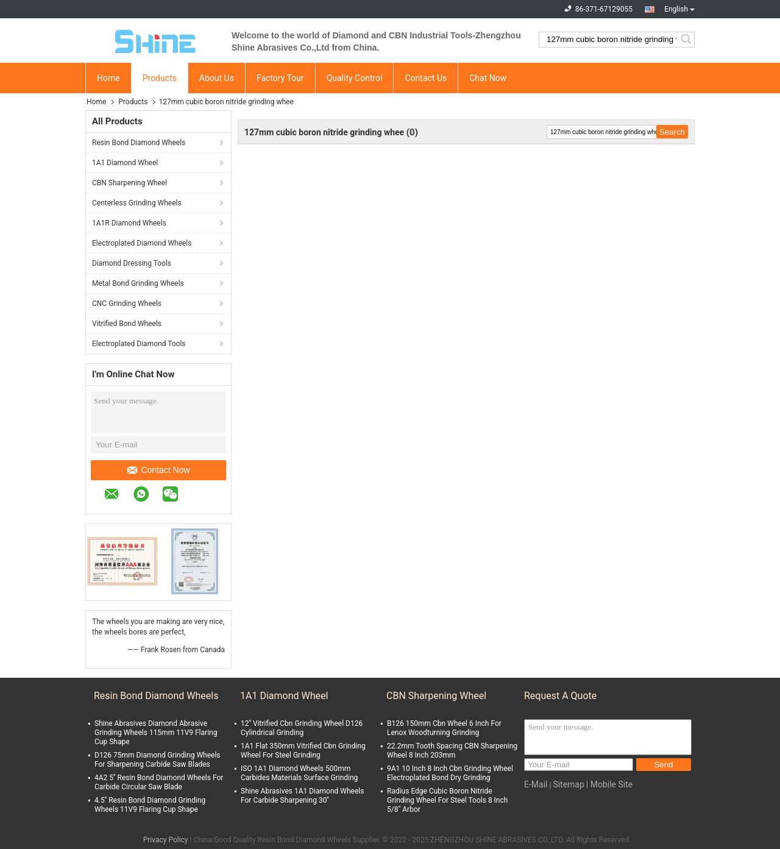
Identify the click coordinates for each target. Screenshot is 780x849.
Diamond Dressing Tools (131, 263)
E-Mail (535, 784)
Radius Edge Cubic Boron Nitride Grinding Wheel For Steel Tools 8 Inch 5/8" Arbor (447, 800)
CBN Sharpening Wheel (129, 183)
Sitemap (568, 784)
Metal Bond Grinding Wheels (138, 283)
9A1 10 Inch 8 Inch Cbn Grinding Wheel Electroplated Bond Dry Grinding (450, 773)
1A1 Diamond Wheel (125, 162)
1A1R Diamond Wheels (129, 223)
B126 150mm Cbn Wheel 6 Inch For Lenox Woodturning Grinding (444, 728)
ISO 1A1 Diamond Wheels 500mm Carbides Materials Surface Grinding (299, 773)
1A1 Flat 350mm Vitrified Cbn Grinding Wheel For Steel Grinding (303, 750)
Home (108, 78)
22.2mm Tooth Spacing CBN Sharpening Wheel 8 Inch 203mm (452, 750)
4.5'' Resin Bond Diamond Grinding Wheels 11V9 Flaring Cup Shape (149, 805)
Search (687, 40)
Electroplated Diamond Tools (139, 343)
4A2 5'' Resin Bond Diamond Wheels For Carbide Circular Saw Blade (158, 782)
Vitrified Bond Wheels (126, 323)
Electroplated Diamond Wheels (141, 243)
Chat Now (487, 78)
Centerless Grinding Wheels (137, 203)
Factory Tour (280, 78)
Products (160, 78)
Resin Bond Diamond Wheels (138, 142)
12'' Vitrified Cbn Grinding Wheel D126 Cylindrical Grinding (302, 728)
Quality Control (355, 78)
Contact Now (158, 470)
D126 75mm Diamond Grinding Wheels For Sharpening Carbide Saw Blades (157, 760)
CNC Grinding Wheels (126, 303)
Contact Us (426, 78)
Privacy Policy (165, 840)
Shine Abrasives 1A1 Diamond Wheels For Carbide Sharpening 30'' (302, 796)
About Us (216, 78)
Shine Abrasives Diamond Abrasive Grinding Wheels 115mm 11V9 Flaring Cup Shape (155, 732)
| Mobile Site (609, 784)
